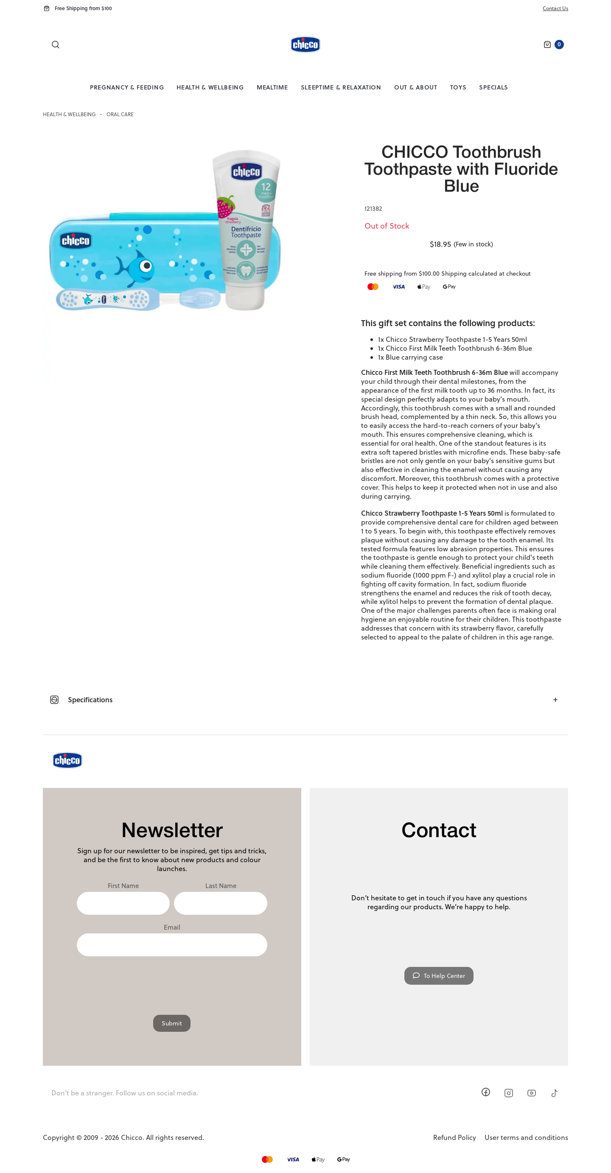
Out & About (415, 87)
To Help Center (439, 976)
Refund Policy (454, 1137)
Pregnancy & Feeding (127, 87)
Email (172, 927)
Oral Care (120, 114)
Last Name (220, 886)
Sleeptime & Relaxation (341, 87)
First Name (123, 886)
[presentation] (171, 981)
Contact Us (555, 8)
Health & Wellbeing (210, 87)
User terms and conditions (526, 1137)
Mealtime (272, 87)
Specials (493, 87)
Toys (458, 87)
